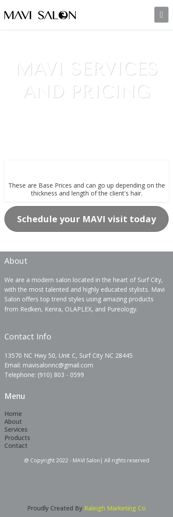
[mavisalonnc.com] (40, 14)
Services (16, 429)
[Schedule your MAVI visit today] (86, 219)
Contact (16, 445)
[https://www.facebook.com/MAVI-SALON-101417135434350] (45, 489)
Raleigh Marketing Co (115, 508)
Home (13, 413)
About (13, 421)
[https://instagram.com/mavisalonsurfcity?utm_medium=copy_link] (128, 489)
